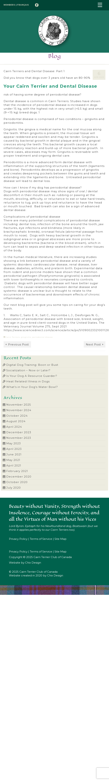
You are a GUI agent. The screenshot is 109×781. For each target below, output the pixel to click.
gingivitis (26, 337)
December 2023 (18, 432)
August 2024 (15, 421)
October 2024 (17, 415)
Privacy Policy (18, 539)
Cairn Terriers (13, 337)
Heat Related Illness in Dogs (28, 381)
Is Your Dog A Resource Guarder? (31, 376)
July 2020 (13, 487)
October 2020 (17, 482)
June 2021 (14, 454)
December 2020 (18, 476)
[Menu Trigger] (100, 4)
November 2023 (18, 438)
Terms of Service (41, 539)
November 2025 (18, 404)
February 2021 (17, 471)
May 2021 (13, 460)
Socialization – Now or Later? (28, 370)
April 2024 (14, 426)
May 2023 (13, 443)
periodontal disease (42, 337)
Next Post (93, 344)
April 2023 (14, 449)
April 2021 (13, 465)
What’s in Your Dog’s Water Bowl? (32, 387)
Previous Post (18, 344)
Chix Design (33, 562)
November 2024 (18, 410)
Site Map (60, 539)
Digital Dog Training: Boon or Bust (32, 364)
